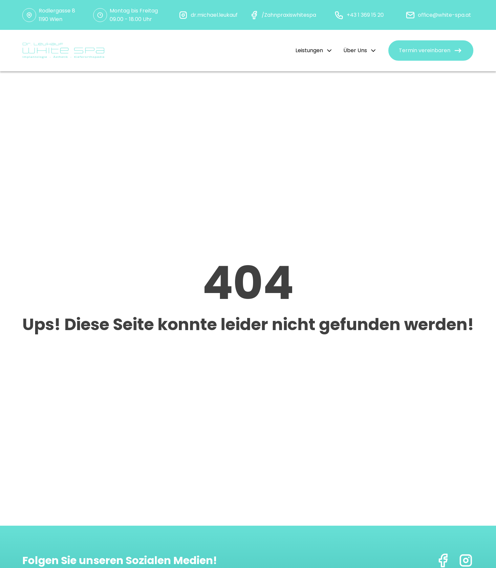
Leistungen (314, 50)
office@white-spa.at (444, 15)
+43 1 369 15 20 (365, 15)
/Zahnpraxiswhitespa (289, 15)
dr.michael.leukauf (214, 15)
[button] (431, 50)
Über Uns (360, 50)
